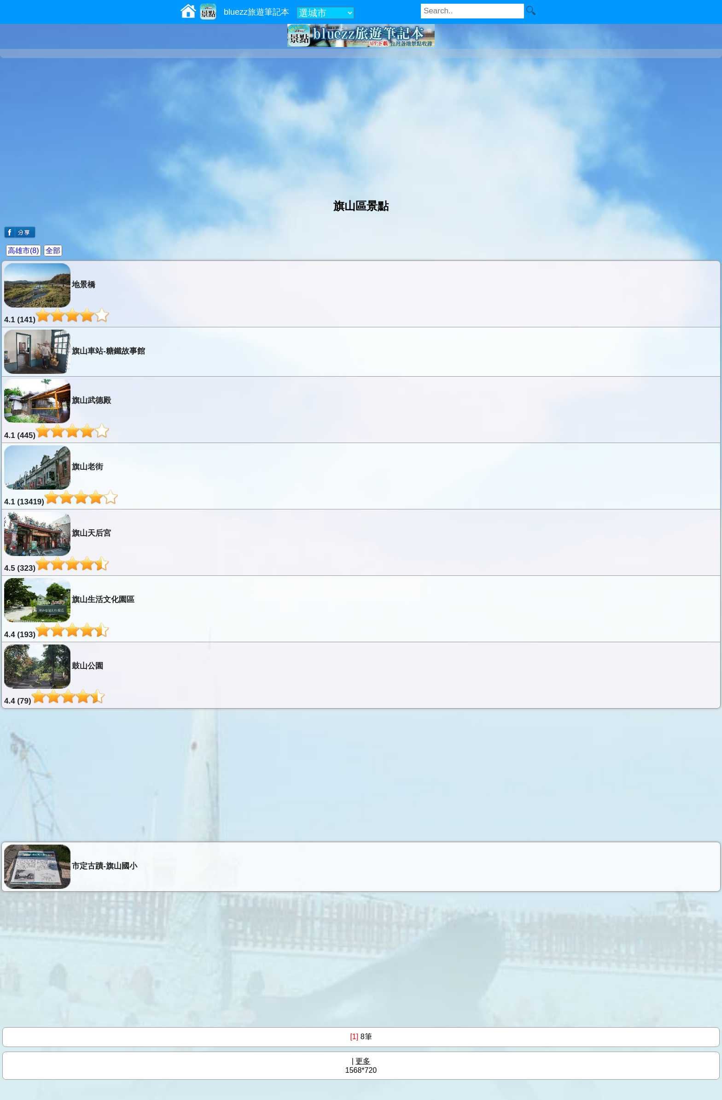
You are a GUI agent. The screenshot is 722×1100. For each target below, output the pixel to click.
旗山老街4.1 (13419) (61, 475)
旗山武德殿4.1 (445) (57, 409)
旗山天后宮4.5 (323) (57, 542)
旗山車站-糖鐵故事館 (74, 352)
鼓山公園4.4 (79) (54, 675)
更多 (362, 1061)
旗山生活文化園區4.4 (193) (69, 608)
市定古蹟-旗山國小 (70, 867)
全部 (53, 250)
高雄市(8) (23, 250)
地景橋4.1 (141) (56, 293)
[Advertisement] (361, 124)
